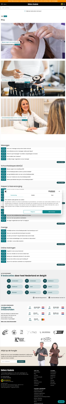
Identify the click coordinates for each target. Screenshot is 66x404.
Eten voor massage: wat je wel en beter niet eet (16, 148)
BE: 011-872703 (6, 376)
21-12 (3, 261)
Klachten (36, 380)
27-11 (3, 169)
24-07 (3, 154)
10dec (30, 307)
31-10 (3, 148)
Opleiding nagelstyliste (39, 393)
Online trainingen (38, 400)
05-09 (3, 151)
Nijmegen (12, 292)
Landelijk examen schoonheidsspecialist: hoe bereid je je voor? (19, 230)
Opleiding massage (38, 390)
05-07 (3, 236)
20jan (30, 313)
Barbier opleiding (38, 398)
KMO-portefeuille (38, 377)
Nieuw (35, 401)
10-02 (3, 253)
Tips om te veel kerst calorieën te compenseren (16, 261)
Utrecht (47, 292)
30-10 (3, 233)
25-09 (3, 212)
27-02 (3, 251)
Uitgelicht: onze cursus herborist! (12, 251)
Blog (35, 373)
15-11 (3, 238)
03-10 (3, 174)
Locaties (36, 375)
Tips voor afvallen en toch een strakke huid (15, 254)
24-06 (3, 179)
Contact (36, 385)
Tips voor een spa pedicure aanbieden (13, 218)
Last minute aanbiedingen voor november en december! (18, 238)
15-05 (3, 241)
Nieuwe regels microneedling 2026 (12, 169)
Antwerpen (30, 281)
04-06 (3, 197)
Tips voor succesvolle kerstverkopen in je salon (16, 233)
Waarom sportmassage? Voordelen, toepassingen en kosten (19, 154)
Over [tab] (52, 195)
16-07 (3, 195)
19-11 (4, 200)
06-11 (3, 210)
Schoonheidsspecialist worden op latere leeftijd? (16, 172)
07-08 (3, 177)
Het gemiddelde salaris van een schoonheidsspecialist (17, 174)
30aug (30, 319)
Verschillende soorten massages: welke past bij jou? (17, 151)
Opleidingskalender (38, 403)
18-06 (3, 220)
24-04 (3, 159)
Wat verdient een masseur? (11, 156)
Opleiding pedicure (38, 395)
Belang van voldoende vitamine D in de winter (15, 256)
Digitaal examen (38, 382)
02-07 (3, 218)
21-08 (3, 215)
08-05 (3, 156)
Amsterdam (12, 281)
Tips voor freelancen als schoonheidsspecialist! (16, 177)
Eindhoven (12, 287)
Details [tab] (33, 195)
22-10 (3, 189)
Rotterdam (30, 292)
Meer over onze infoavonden (8, 321)
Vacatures (36, 383)
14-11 (3, 171)
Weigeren (33, 211)
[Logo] (33, 4)
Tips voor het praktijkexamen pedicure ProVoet (16, 215)
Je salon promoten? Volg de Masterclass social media (17, 236)
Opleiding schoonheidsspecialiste (42, 396)
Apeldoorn (48, 281)
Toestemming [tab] (14, 195)
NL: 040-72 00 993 (7, 377)
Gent (29, 287)
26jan (49, 313)
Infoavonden (37, 372)
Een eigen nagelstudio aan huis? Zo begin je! (15, 220)
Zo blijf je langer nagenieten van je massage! (15, 159)
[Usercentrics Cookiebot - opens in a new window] (49, 191)
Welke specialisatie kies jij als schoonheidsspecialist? (17, 179)
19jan (49, 307)
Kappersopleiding (38, 391)
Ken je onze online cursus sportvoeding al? (14, 259)
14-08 (3, 192)
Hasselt (47, 287)
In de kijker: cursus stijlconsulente (12, 241)
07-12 (3, 256)
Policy (35, 378)
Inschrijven (21, 361)
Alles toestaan (52, 211)
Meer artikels (61, 162)
